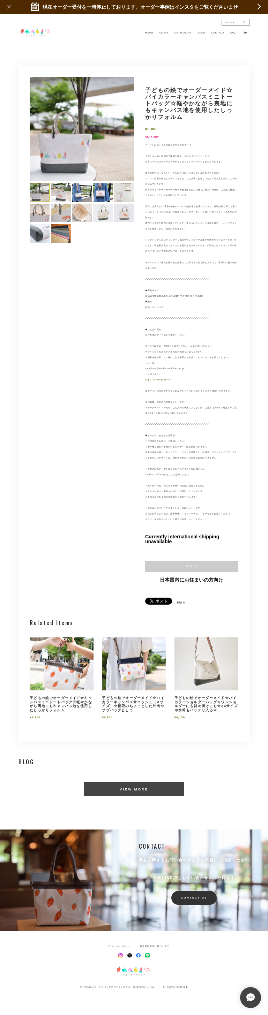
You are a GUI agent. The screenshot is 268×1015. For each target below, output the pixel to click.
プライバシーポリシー (119, 946)
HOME (149, 32)
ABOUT (164, 32)
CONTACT (217, 32)
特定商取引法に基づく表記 (154, 946)
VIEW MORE (134, 789)
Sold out (191, 566)
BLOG (201, 32)
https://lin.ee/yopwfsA (158, 379)
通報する (181, 602)
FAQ (233, 32)
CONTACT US (194, 897)
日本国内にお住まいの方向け (191, 579)
